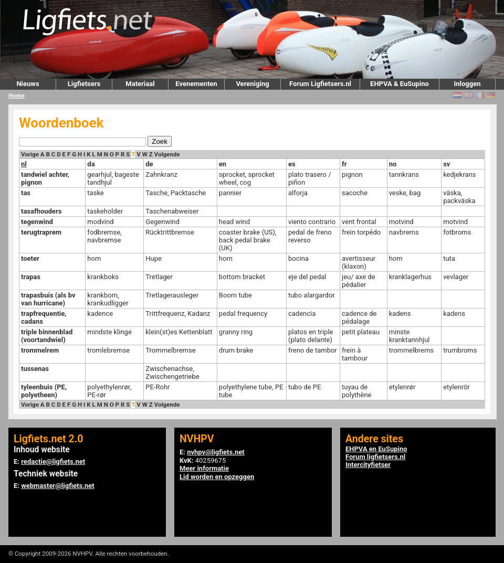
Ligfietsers (84, 84)
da (90, 164)
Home (16, 95)
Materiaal (139, 84)
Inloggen (467, 84)
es (292, 164)
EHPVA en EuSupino (376, 449)
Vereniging (252, 84)
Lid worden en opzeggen (217, 477)
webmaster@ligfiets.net (57, 486)
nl (24, 164)
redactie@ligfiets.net (53, 461)
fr (344, 164)
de (149, 164)
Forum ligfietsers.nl (375, 457)
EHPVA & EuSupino (399, 84)
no (393, 164)
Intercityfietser (368, 465)
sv (446, 164)
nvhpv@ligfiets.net (215, 452)
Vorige (30, 154)
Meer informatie (204, 468)
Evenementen (196, 84)
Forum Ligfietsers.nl (320, 84)
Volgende (167, 154)
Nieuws (27, 84)
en (222, 164)
